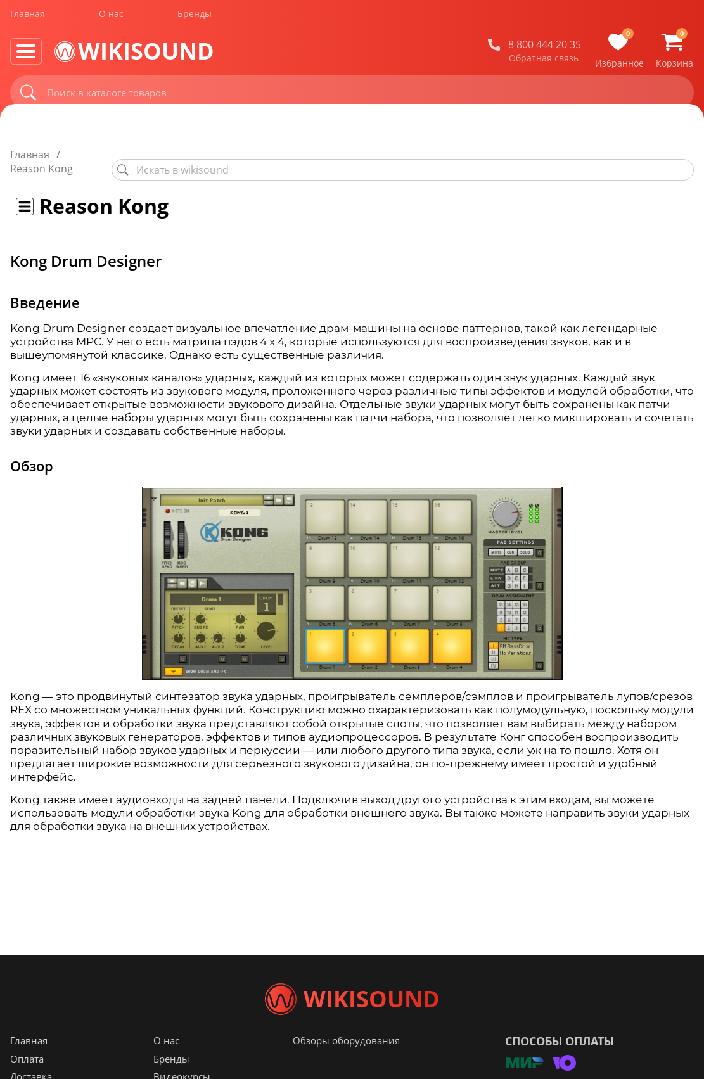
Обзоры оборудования (346, 1065)
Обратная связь (544, 62)
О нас (111, 18)
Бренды (194, 18)
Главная (27, 18)
